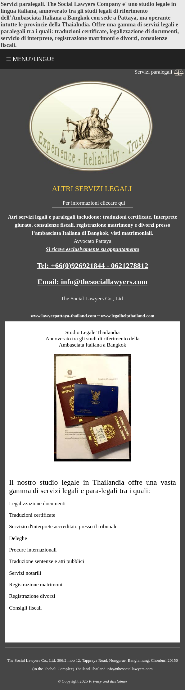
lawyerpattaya (55, 315)
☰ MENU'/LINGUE (30, 59)
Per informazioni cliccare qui (94, 203)
